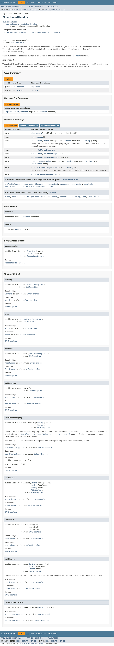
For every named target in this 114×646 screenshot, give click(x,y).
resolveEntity (91, 184)
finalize (24, 197)
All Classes (53, 7)
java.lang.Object (9, 22)
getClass (35, 197)
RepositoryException (36, 256)
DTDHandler (24, 32)
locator (35, 90)
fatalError (36, 154)
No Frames (39, 7)
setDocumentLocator (40, 158)
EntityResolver (39, 32)
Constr (25, 10)
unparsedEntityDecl (45, 186)
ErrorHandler (54, 32)
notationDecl (52, 184)
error (34, 150)
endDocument (37, 137)
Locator (19, 90)
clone (7, 197)
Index (49, 3)
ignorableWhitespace (33, 184)
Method (33, 10)
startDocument (27, 186)
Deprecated (41, 3)
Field (18, 10)
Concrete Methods (50, 126)
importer (35, 87)
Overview (5, 3)
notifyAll (64, 197)
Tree (32, 3)
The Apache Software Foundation (31, 643)
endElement (36, 141)
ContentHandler (9, 32)
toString (76, 197)
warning (35, 174)
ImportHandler (12, 112)
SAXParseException (46, 150)
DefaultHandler (18, 43)
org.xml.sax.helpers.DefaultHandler (21, 24)
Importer (20, 87)
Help (55, 3)
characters (36, 133)
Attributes (36, 164)
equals (15, 197)
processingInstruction (71, 184)
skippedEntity (11, 186)
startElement (37, 161)
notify (55, 197)
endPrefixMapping (13, 184)
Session (43, 112)
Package (13, 3)
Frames (30, 7)
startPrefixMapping (40, 167)
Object (52, 192)
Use (27, 3)
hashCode (45, 197)
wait (84, 197)
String (46, 141)
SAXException (32, 287)
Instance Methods (29, 126)
